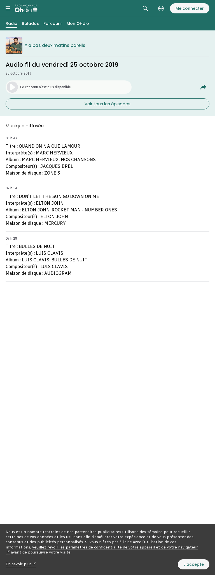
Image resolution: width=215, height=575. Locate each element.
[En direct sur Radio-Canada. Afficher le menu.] (161, 8)
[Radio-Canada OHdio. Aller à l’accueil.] (26, 8)
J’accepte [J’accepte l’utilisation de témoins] (193, 564)
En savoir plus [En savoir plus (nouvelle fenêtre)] (21, 564)
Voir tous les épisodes (107, 104)
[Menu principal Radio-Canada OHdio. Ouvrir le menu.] (8, 8)
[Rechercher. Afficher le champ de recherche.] (145, 8)
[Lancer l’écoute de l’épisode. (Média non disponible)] (69, 87)
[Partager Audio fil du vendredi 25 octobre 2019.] (203, 87)
